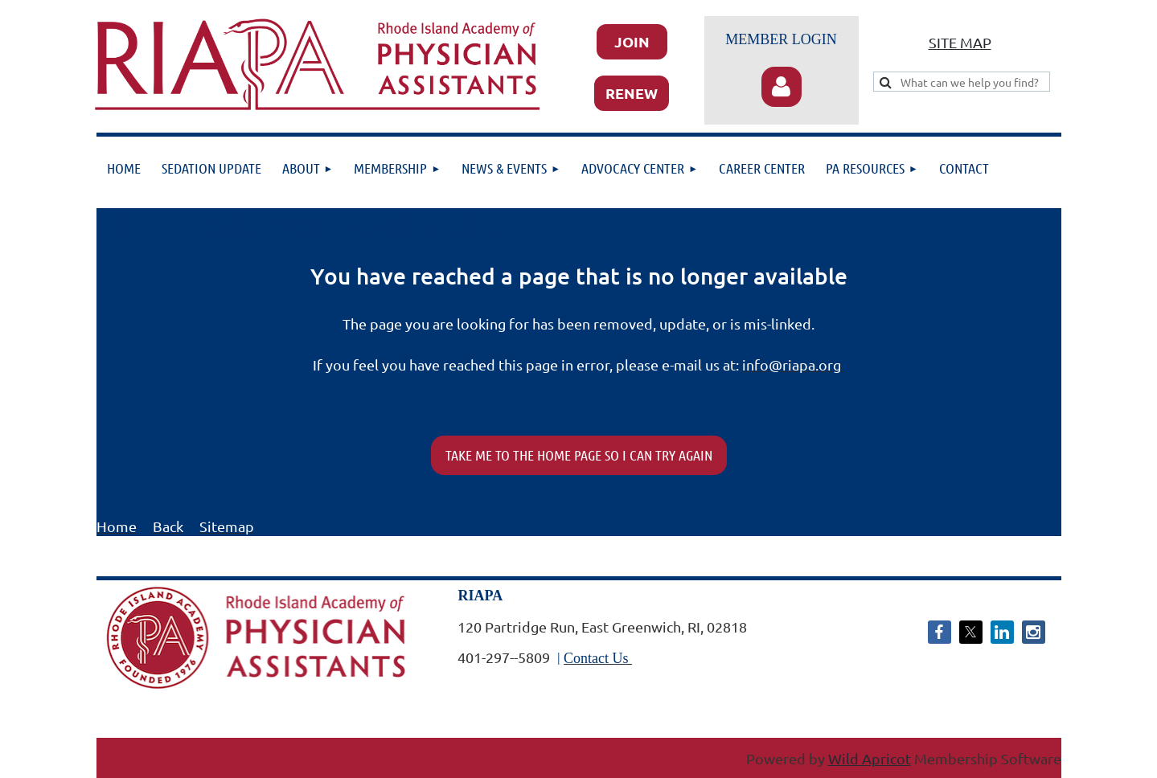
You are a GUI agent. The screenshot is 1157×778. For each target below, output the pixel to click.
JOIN (632, 41)
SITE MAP (960, 42)
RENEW (631, 93)
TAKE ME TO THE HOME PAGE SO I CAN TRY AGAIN (578, 455)
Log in (781, 87)
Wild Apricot (869, 758)
